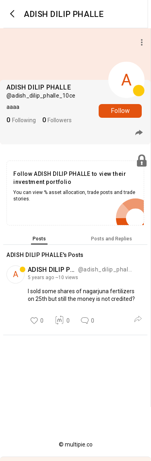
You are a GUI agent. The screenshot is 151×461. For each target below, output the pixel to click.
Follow (120, 111)
